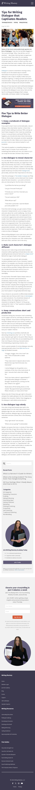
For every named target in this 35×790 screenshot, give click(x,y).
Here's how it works (19, 570)
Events (3, 694)
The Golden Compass (21, 176)
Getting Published (6, 731)
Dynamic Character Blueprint (8, 754)
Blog (3, 691)
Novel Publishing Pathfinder (8, 764)
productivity (6, 508)
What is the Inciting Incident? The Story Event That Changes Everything (17, 478)
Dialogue (4, 70)
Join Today (17, 562)
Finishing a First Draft (7, 724)
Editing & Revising (6, 727)
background (25, 171)
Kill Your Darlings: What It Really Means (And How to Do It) (17, 483)
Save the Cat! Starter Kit (7, 751)
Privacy (20, 786)
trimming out (10, 333)
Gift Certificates (5, 701)
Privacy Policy (18, 627)
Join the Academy (6, 687)
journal (4, 142)
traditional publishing (9, 512)
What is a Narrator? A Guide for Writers (17, 473)
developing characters (7, 22)
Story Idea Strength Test (7, 748)
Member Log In (5, 684)
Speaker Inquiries (6, 704)
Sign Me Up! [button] (17, 617)
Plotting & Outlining (6, 718)
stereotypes (28, 296)
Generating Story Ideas (7, 714)
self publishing (7, 510)
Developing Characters (7, 721)
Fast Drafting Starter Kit (7, 757)
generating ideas (8, 500)
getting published (8, 502)
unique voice (29, 254)
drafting (16, 22)
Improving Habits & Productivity (9, 734)
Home (3, 681)
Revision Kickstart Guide (7, 761)
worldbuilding (7, 514)
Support (3, 697)
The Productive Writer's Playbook (10, 767)
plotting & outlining (9, 506)
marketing (6, 504)
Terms (14, 786)
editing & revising (23, 22)
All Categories (7, 492)
